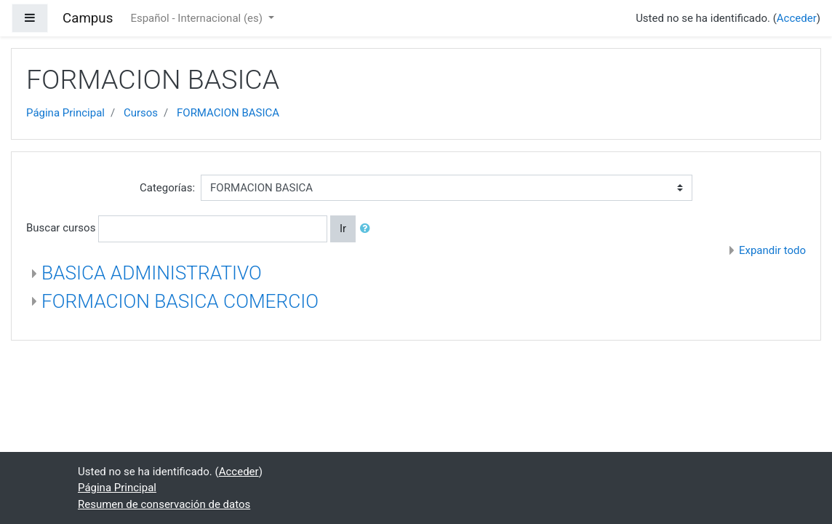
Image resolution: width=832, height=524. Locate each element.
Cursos (141, 112)
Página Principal (65, 112)
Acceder (797, 18)
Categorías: (167, 187)
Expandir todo (772, 250)
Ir (343, 228)
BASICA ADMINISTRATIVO (151, 273)
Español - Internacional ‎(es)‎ (197, 18)
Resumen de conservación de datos (164, 504)
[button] (368, 229)
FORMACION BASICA (228, 112)
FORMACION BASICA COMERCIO (180, 301)
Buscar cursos (60, 227)
